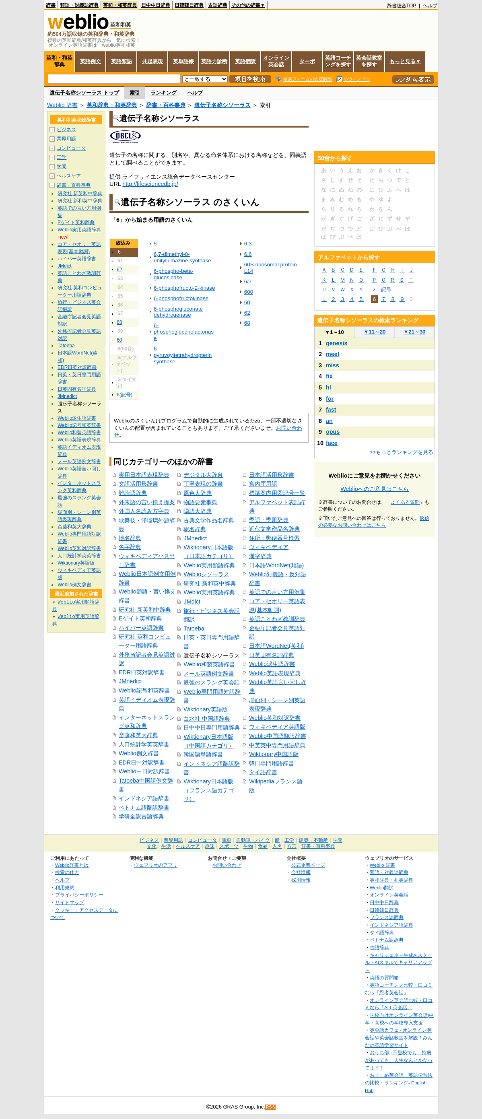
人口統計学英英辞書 (144, 744)
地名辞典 (130, 538)
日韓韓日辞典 (189, 5)
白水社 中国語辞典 (206, 718)
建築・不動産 (313, 840)
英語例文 (90, 61)
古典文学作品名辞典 (208, 520)
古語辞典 (217, 5)
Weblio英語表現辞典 (275, 673)
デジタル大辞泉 (203, 475)
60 (119, 340)
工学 (61, 157)
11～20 (375, 332)
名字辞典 (130, 547)
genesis (337, 343)
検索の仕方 (67, 872)
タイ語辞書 (263, 772)
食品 (263, 846)
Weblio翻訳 (381, 887)
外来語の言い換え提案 (147, 502)
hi (328, 387)
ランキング (163, 93)
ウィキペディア (268, 547)
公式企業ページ (308, 865)
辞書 (51, 5)
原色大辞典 (197, 493)
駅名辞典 (194, 529)
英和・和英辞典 (120, 5)
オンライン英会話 (276, 61)
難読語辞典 (133, 493)
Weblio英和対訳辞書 (275, 718)
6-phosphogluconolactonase (184, 331)
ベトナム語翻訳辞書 (144, 807)
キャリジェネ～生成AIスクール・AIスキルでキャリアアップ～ (398, 962)
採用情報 (301, 879)
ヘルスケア (69, 176)
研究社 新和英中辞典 (209, 583)
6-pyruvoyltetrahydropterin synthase (183, 355)
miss (332, 365)
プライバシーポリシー (79, 894)
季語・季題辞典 (268, 520)
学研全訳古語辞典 (141, 816)
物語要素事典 (200, 502)
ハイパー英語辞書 (141, 627)
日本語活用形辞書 (271, 475)
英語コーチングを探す (338, 61)
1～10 (334, 332)
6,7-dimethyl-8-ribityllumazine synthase (182, 257)
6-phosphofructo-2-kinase (184, 288)
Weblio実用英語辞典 (209, 592)
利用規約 (64, 887)
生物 (248, 846)
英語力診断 (214, 61)
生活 (166, 846)
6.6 (248, 254)
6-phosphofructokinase (181, 298)
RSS (271, 1107)
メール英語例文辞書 (208, 673)
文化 (152, 846)
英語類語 (121, 61)
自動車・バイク (253, 840)
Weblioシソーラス (206, 574)
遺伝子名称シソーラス (222, 105)
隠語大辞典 (197, 511)
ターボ (307, 61)
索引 (135, 93)
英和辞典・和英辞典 (112, 105)
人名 (277, 846)
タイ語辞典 (382, 932)
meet (333, 354)
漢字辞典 (260, 556)
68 (119, 322)
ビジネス (66, 129)
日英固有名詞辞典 (271, 655)
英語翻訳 (245, 61)
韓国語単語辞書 (203, 754)
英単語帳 (183, 61)
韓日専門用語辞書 (271, 763)
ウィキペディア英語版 (277, 726)
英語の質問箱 (384, 977)
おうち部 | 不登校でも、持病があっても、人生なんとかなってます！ (399, 1060)
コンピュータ (71, 148)
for (330, 399)
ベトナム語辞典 (387, 939)
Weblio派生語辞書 (272, 664)
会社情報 (301, 872)
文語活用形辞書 (138, 483)
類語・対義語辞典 (79, 5)
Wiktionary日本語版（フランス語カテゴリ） (208, 790)
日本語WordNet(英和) (276, 646)
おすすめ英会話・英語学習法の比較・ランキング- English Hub (399, 1082)
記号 (386, 289)
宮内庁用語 (263, 483)
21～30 (415, 332)
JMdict (191, 601)
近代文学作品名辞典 (274, 528)
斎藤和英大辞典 (138, 735)
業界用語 (66, 139)
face (332, 443)
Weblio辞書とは (72, 865)
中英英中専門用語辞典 (277, 745)
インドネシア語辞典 (391, 924)
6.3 (248, 244)
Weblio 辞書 (62, 105)
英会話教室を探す (369, 61)
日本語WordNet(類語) (276, 565)
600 (248, 292)
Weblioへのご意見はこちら (374, 489)
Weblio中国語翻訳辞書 (277, 736)
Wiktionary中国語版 (274, 754)
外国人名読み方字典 (144, 511)
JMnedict (130, 681)
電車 (226, 840)
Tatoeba (193, 628)
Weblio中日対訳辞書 (144, 771)
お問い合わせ (226, 865)
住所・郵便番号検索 (274, 538)
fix (329, 376)
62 (119, 269)
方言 (292, 846)
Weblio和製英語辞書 (209, 664)
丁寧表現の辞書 (203, 483)
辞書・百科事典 (165, 105)
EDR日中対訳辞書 (142, 762)
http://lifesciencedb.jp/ (150, 184)
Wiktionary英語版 (205, 709)
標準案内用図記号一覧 (277, 493)
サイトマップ (69, 902)
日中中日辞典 (155, 5)
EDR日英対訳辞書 (142, 672)
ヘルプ (430, 5)
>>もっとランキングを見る (401, 452)
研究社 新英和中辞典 (145, 609)
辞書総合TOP (401, 5)
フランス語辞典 (387, 917)
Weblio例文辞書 (139, 753)
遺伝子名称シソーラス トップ (84, 93)
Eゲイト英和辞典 (140, 618)
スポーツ (229, 846)
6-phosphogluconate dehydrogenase (178, 312)
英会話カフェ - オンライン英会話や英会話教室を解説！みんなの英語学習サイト (399, 1037)
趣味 (209, 846)
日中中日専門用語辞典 (211, 727)
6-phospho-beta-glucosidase (174, 274)
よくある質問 (405, 502)
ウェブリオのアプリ (155, 865)
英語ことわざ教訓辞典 (277, 619)
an (329, 421)
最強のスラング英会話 (211, 682)
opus (333, 432)
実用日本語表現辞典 (144, 475)
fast (331, 409)
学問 (61, 166)
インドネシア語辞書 (144, 798)
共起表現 (152, 61)
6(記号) (124, 395)
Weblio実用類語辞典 (209, 565)
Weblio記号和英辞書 (144, 690)
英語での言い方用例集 (277, 592)
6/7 (248, 281)
